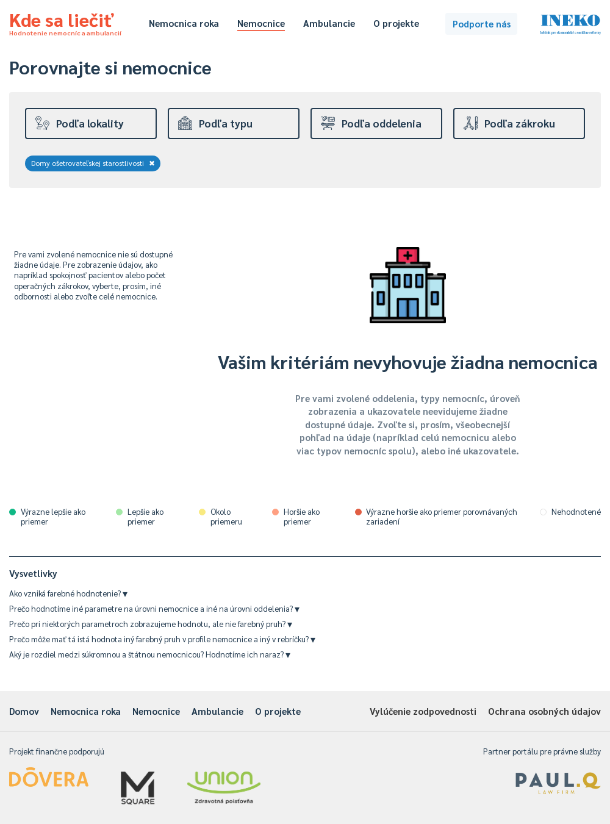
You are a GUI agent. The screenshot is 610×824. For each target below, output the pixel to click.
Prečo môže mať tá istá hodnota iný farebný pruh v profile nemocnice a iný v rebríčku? (162, 639)
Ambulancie (329, 23)
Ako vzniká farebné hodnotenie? (68, 593)
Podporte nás (482, 23)
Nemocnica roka (184, 23)
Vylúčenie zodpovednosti (423, 711)
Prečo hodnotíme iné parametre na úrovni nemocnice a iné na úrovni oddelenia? (154, 608)
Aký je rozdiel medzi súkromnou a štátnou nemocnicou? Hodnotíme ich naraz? (149, 654)
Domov (24, 711)
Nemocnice (261, 23)
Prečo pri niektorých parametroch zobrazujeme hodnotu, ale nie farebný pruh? (150, 623)
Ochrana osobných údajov (544, 711)
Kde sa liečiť (65, 22)
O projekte (396, 23)
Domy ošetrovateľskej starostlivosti (93, 163)
